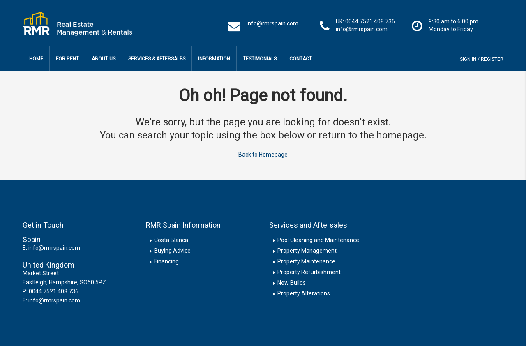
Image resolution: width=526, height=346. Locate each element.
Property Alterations (303, 293)
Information (214, 59)
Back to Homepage (263, 154)
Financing (166, 261)
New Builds (291, 282)
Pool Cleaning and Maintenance (318, 240)
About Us (103, 59)
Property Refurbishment (309, 272)
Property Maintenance (306, 261)
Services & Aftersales (156, 59)
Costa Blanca (171, 240)
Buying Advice (172, 250)
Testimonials (260, 59)
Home (36, 59)
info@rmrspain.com (54, 248)
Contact (300, 59)
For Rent (67, 59)
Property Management (307, 250)
